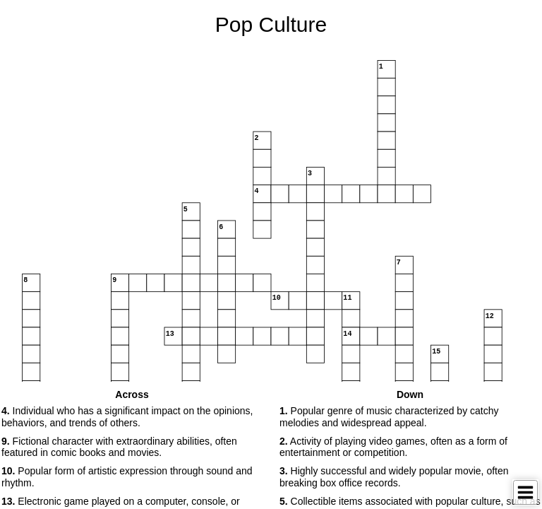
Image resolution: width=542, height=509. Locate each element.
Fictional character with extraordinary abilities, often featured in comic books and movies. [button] (119, 447)
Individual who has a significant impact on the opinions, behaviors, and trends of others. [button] (127, 416)
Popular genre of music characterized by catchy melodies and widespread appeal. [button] (389, 416)
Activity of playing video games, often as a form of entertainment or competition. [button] (393, 447)
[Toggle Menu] (525, 492)
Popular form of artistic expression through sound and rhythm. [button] (127, 476)
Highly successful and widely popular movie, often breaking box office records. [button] (394, 476)
